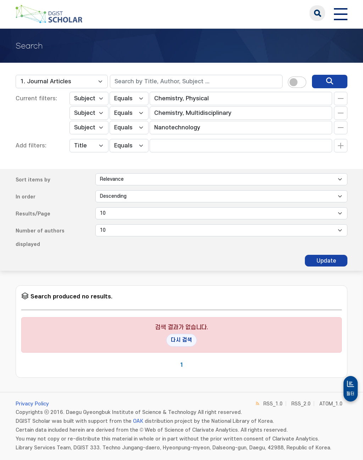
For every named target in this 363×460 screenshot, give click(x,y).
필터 (350, 393)
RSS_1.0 (273, 403)
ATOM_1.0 (330, 403)
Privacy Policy (32, 404)
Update (326, 261)
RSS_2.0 (301, 403)
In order (25, 197)
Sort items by (33, 180)
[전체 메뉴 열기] (340, 13)
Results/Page (33, 214)
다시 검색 (181, 340)
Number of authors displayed (40, 237)
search (317, 13)
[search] (329, 81)
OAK (138, 421)
